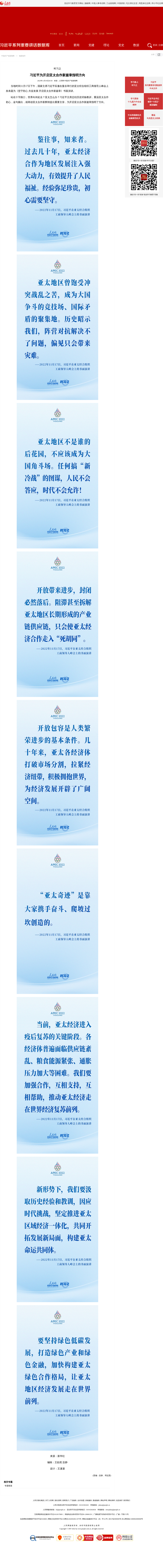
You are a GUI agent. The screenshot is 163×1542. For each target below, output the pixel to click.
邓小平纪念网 (157, 3)
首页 (62, 45)
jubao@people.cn (104, 1505)
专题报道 (8, 1486)
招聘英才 (65, 1500)
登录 (155, 45)
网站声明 (104, 1500)
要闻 (76, 45)
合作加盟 (81, 1500)
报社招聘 (58, 1500)
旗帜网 (87, 3)
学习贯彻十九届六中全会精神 (134, 102)
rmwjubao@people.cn (113, 1510)
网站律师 (111, 1500)
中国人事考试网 (98, 3)
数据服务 (96, 1500)
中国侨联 (121, 3)
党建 (91, 45)
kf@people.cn (60, 1510)
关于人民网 (49, 1500)
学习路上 (134, 82)
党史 (121, 45)
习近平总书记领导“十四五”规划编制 (153, 102)
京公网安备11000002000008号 (132, 1519)
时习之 (134, 85)
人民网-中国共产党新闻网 (68, 81)
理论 (106, 45)
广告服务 (73, 1500)
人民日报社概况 (38, 1500)
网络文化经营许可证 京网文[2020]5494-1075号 (64, 1519)
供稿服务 (88, 1500)
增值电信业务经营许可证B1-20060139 (78, 1514)
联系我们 (127, 1500)
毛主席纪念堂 (131, 3)
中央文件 (153, 88)
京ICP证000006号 (115, 1519)
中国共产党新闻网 (7, 56)
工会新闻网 (111, 3)
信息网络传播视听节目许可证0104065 (33, 1519)
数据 (136, 45)
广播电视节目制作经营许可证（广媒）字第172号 (111, 1514)
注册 (161, 45)
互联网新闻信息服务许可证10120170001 (48, 1514)
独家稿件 (22, 56)
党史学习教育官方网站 (74, 3)
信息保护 (119, 1500)
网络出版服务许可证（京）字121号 (95, 1519)
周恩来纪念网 (144, 3)
